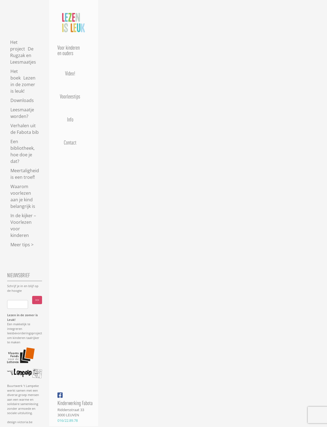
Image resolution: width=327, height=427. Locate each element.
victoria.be (24, 422)
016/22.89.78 (67, 420)
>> (37, 300)
